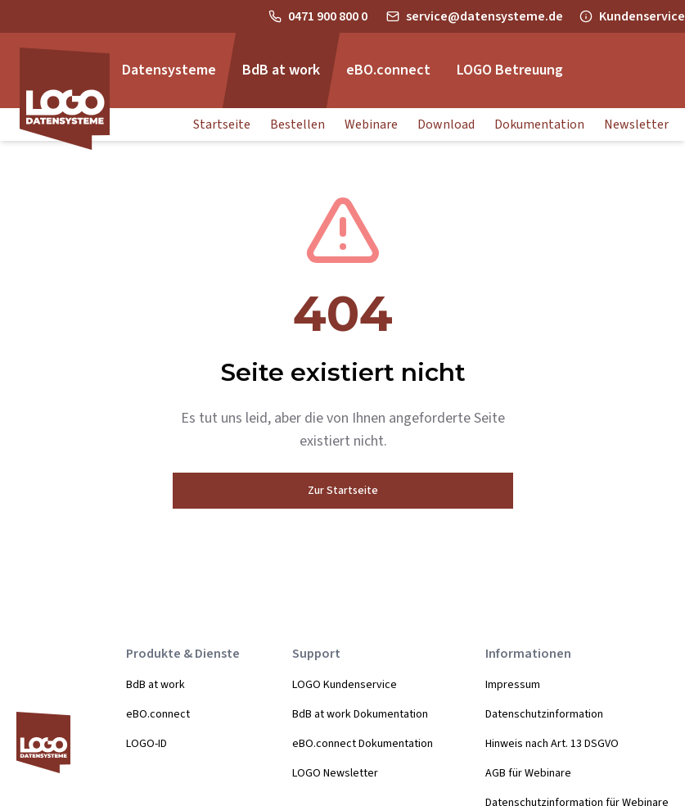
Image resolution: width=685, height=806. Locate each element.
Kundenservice (642, 16)
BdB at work (155, 685)
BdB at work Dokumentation (360, 714)
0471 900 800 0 (329, 16)
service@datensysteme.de (484, 16)
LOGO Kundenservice (344, 685)
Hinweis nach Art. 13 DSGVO (552, 744)
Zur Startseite (343, 490)
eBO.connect (158, 714)
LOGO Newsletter (335, 773)
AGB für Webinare (528, 773)
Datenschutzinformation (544, 714)
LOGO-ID (146, 744)
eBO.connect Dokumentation (362, 744)
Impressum (512, 685)
